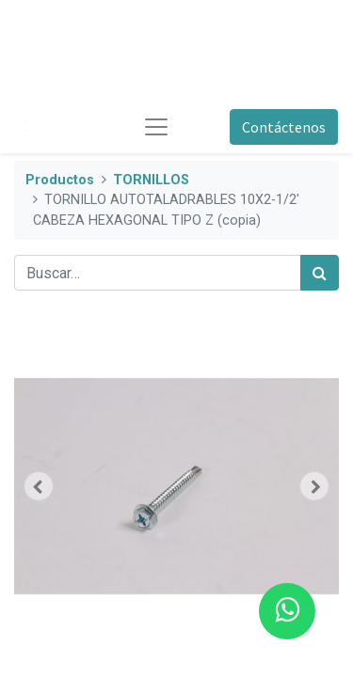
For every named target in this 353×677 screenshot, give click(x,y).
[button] (38, 486)
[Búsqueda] (319, 273)
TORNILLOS (151, 180)
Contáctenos (284, 127)
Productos (59, 180)
